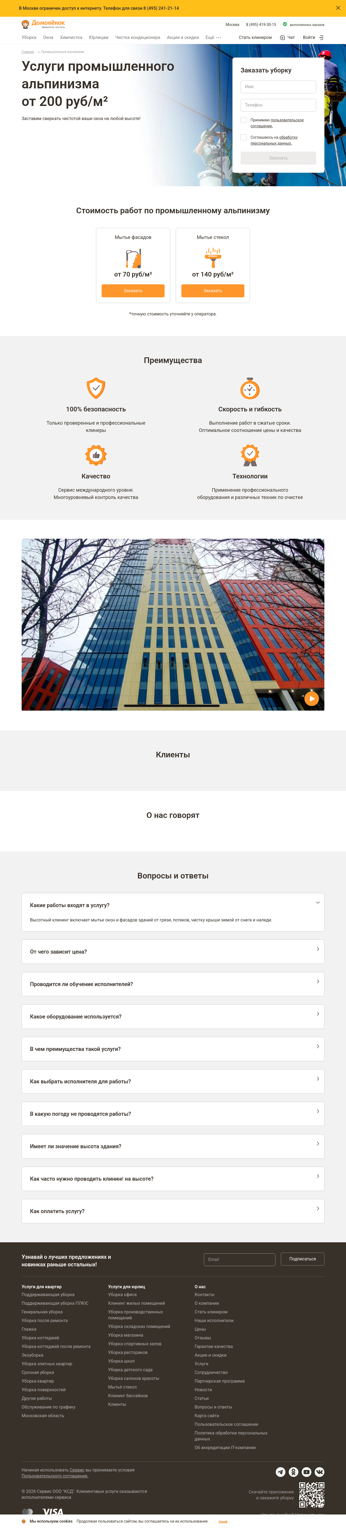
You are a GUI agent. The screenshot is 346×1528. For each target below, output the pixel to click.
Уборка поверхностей (44, 1389)
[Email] (239, 1259)
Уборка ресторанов (128, 1352)
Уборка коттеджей (40, 1337)
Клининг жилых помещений (136, 1303)
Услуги (201, 1363)
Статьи (202, 1398)
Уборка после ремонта (45, 1320)
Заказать (133, 290)
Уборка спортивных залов (134, 1343)
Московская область (43, 1415)
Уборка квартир (38, 1381)
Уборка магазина (125, 1335)
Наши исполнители (214, 1320)
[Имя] (278, 86)
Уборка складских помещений (139, 1326)
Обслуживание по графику (48, 1407)
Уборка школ (121, 1361)
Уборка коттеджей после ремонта (56, 1346)
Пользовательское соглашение (226, 1424)
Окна (48, 37)
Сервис (77, 1470)
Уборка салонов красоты (133, 1378)
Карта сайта (207, 1415)
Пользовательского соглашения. (55, 1476)
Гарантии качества (214, 1346)
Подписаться (302, 1258)
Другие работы (37, 1398)
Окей (223, 1522)
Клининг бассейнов (128, 1395)
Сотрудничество (211, 1372)
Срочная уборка (38, 1372)
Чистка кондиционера (137, 37)
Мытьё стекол (122, 1387)
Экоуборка (32, 1355)
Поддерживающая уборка (48, 1294)
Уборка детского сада (130, 1369)
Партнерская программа (220, 1381)
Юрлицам (98, 37)
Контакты (204, 1294)
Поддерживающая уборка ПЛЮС (55, 1303)
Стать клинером (255, 37)
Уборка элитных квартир (47, 1363)
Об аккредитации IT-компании (225, 1447)
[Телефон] (278, 105)
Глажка (29, 1329)
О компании (207, 1303)
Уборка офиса (122, 1294)
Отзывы (203, 1337)
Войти (309, 37)
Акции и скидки (183, 37)
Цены (200, 1329)
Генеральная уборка (42, 1311)
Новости (203, 1389)
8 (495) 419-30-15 (261, 24)
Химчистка (71, 37)
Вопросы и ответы (213, 1407)
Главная (28, 52)
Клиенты (117, 1404)
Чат (291, 37)
